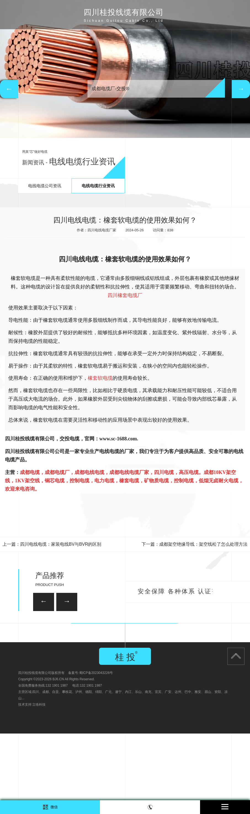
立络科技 (39, 785)
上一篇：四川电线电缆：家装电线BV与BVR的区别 (51, 544)
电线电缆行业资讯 (98, 185)
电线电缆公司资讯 (44, 185)
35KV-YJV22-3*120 (93, 627)
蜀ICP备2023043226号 (96, 753)
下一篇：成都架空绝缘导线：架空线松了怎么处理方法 (195, 544)
